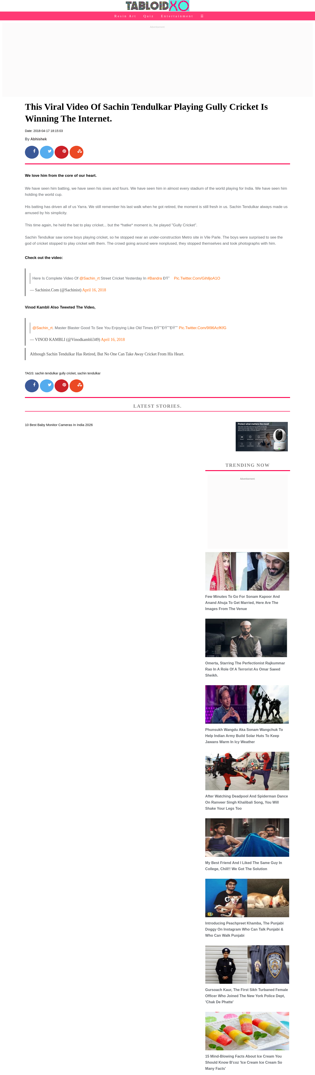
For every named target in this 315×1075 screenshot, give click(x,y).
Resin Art (125, 16)
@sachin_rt (90, 278)
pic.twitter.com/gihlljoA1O (197, 278)
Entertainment (177, 16)
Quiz (148, 16)
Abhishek (38, 139)
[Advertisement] (157, 61)
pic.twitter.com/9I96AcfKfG (202, 328)
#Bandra (154, 278)
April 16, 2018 (94, 290)
